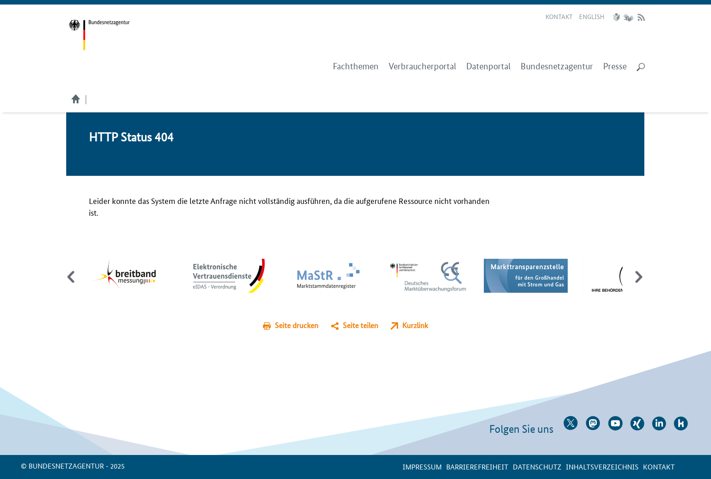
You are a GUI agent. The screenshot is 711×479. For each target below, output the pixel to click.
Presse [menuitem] (615, 66)
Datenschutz (537, 466)
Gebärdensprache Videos (628, 17)
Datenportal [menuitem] (488, 66)
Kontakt (559, 16)
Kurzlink (415, 325)
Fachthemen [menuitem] (356, 66)
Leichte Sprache (617, 17)
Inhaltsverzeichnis (602, 466)
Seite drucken (296, 325)
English (591, 16)
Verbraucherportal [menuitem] (422, 66)
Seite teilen (360, 325)
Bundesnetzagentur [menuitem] (557, 66)
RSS (641, 17)
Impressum (422, 466)
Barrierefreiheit (477, 466)
